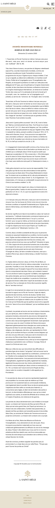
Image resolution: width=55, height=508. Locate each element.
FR (30, 37)
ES (26, 37)
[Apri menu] (52, 4)
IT (33, 37)
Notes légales (27, 498)
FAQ (28, 495)
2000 (9, 12)
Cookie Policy (27, 500)
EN (23, 37)
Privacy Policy (27, 503)
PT (36, 37)
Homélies (4, 12)
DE (19, 37)
